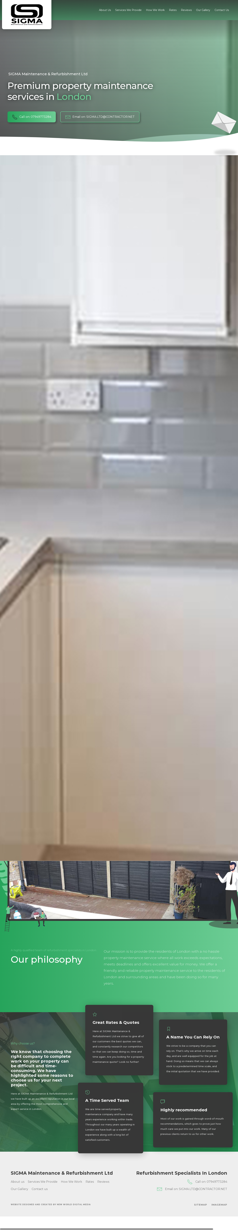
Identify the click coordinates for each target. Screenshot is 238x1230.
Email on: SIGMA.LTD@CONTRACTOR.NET (100, 116)
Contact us (222, 10)
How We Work (155, 10)
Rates (173, 10)
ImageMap (219, 1204)
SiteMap (200, 1204)
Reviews (186, 10)
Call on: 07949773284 (32, 116)
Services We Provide (128, 10)
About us (105, 10)
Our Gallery (203, 10)
